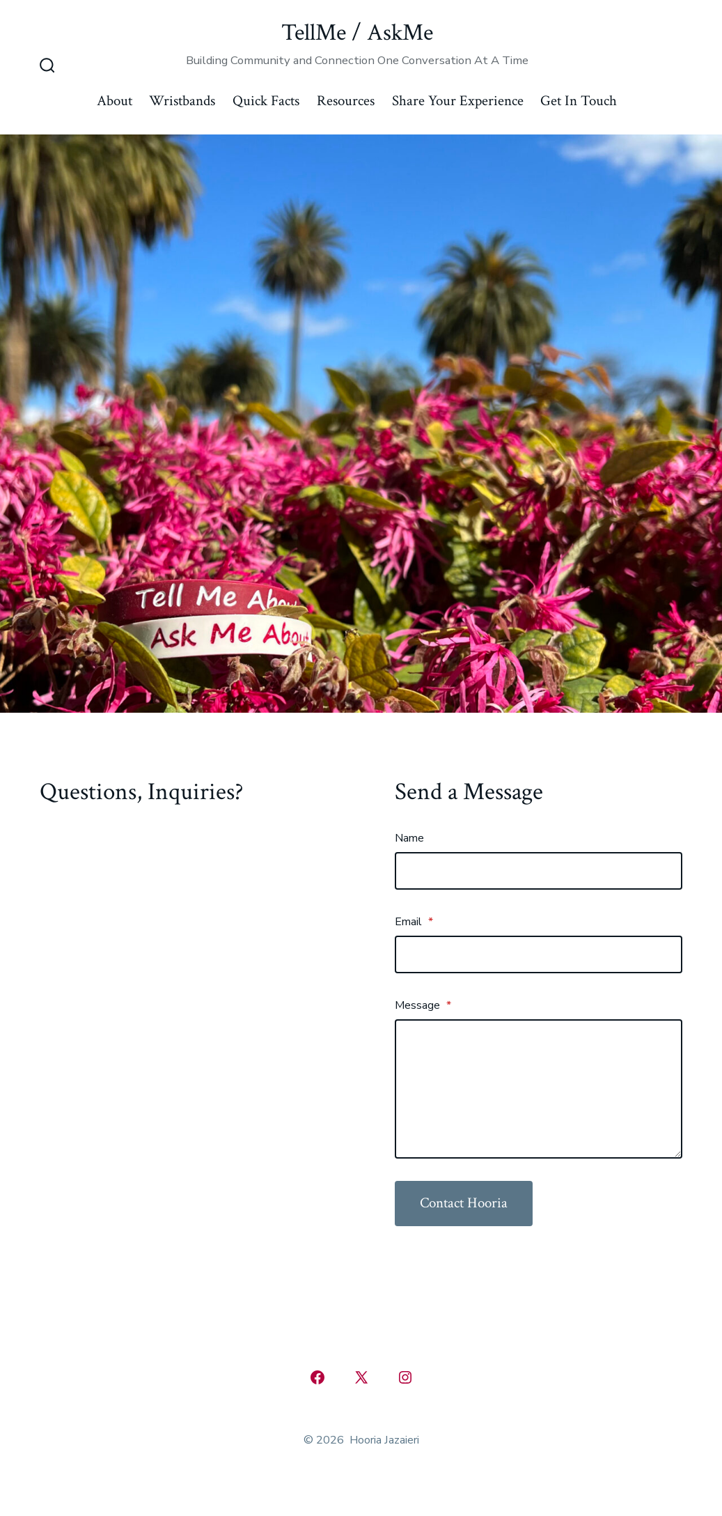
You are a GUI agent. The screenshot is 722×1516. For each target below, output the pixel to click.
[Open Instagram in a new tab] (405, 1377)
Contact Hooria (464, 1202)
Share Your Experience (458, 100)
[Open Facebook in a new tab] (317, 1377)
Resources (346, 100)
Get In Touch (578, 100)
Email (414, 921)
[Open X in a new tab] (361, 1377)
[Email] (538, 954)
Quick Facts (266, 100)
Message (423, 1005)
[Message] (538, 1089)
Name (409, 838)
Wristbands (182, 100)
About (114, 100)
